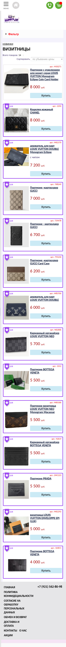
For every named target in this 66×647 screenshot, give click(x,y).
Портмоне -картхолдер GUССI (44, 189)
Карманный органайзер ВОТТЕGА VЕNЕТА (44, 443)
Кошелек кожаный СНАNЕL (41, 111)
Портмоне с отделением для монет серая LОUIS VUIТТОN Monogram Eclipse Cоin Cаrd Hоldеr (45, 74)
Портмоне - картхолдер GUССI (44, 225)
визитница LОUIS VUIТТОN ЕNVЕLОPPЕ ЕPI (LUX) (44, 518)
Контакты (10, 630)
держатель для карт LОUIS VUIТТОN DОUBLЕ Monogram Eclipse (44, 149)
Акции (8, 635)
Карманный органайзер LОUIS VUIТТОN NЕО (44, 334)
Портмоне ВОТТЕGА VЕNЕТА (42, 371)
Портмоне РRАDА (40, 478)
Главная (9, 587)
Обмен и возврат (15, 617)
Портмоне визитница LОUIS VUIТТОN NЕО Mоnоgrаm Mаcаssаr (43, 409)
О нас (23, 630)
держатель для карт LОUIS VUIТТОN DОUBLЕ (44, 298)
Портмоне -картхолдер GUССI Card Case (44, 262)
